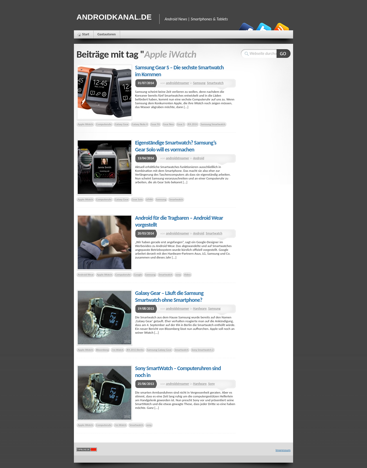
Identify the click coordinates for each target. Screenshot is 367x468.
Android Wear (86, 274)
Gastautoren (106, 34)
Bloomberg (102, 350)
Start (85, 34)
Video (187, 274)
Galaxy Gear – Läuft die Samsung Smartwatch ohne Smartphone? (169, 296)
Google (138, 274)
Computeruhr (104, 124)
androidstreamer (177, 83)
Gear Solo (137, 199)
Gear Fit (155, 124)
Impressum (283, 450)
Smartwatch (215, 83)
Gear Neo (168, 124)
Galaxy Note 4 (140, 124)
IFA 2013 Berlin (134, 350)
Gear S (181, 124)
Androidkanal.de (114, 17)
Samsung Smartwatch (213, 124)
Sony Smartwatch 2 (203, 350)
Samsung (199, 83)
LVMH (149, 199)
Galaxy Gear (121, 124)
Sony (211, 384)
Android (198, 158)
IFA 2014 (193, 124)
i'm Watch (117, 350)
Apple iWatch (85, 124)
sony (178, 274)
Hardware (200, 308)
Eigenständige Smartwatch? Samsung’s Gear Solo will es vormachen (175, 146)
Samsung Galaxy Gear (159, 350)
